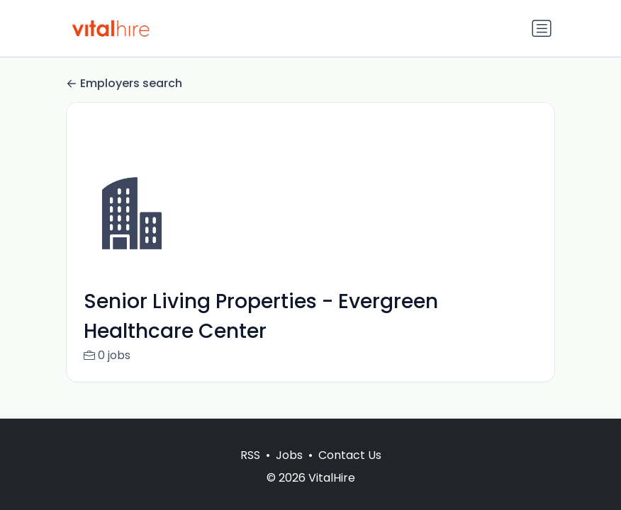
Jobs (289, 455)
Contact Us (349, 455)
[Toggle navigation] (541, 28)
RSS (250, 455)
